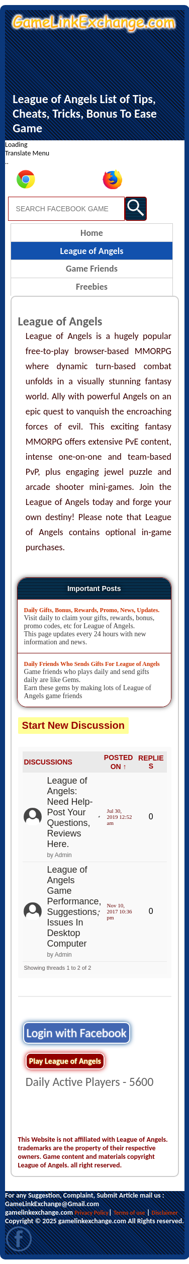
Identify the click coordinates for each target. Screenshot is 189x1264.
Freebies (92, 286)
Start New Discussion (73, 725)
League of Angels (91, 251)
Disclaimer (165, 1212)
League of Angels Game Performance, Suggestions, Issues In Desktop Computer (74, 907)
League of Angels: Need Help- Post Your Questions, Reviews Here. (69, 812)
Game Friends (92, 268)
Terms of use (129, 1212)
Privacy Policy (91, 1212)
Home (91, 232)
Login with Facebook (77, 1033)
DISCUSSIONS (48, 762)
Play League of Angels (65, 1061)
